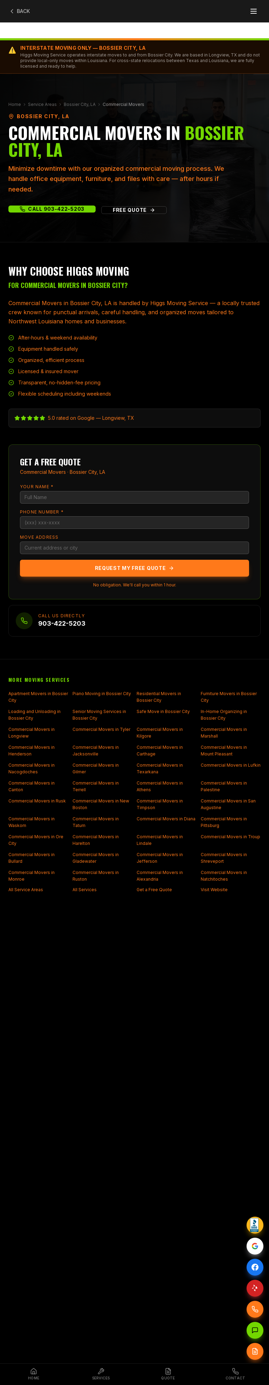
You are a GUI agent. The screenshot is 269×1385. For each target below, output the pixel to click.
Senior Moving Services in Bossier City (99, 715)
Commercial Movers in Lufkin (231, 765)
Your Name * (37, 486)
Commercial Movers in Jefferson (160, 858)
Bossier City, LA (80, 104)
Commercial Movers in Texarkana (160, 768)
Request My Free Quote (134, 568)
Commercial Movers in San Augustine (228, 804)
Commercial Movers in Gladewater (96, 858)
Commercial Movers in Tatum (96, 822)
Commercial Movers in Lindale (160, 840)
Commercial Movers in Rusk (37, 801)
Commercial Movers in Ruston (96, 876)
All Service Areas (25, 889)
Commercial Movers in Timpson (160, 804)
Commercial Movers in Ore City (35, 840)
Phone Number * (42, 512)
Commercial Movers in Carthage (160, 751)
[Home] (33, 1374)
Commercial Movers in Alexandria (160, 876)
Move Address (39, 537)
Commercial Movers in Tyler (101, 729)
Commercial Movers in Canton (31, 786)
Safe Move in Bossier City (163, 711)
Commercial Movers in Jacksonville (96, 751)
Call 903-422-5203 (52, 209)
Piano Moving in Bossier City (102, 693)
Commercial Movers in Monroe (31, 876)
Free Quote (134, 210)
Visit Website (214, 889)
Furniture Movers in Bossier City (229, 697)
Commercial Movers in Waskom (31, 822)
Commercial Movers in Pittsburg (224, 822)
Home (14, 104)
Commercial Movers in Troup (230, 836)
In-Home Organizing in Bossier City (224, 715)
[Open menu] (254, 11)
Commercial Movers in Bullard (31, 858)
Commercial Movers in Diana (166, 818)
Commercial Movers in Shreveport (224, 858)
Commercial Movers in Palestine (224, 786)
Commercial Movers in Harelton (96, 840)
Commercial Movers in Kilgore (160, 733)
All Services (85, 889)
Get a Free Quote (154, 889)
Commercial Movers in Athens (160, 786)
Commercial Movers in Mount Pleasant (224, 751)
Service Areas (42, 104)
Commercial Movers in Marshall (224, 733)
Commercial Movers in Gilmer (96, 768)
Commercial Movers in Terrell (96, 786)
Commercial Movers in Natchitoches (224, 876)
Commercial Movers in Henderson (31, 751)
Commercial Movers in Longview (31, 733)
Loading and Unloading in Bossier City (34, 715)
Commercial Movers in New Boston (101, 804)
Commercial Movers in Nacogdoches (31, 768)
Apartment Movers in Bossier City (38, 697)
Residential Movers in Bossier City (159, 697)
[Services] (100, 1374)
